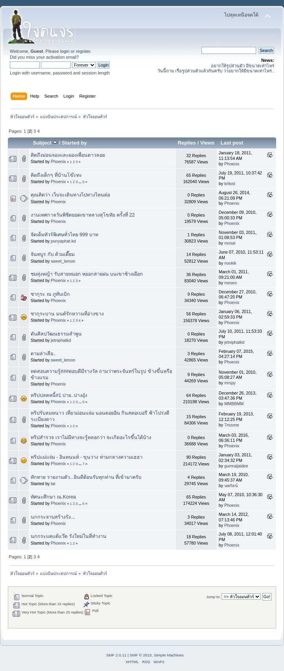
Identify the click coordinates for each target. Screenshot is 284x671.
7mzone (231, 425)
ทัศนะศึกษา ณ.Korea (53, 497)
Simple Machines (169, 655)
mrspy (230, 382)
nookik (230, 263)
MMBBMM (234, 403)
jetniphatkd (61, 340)
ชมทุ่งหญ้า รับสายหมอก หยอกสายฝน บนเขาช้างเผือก (87, 274)
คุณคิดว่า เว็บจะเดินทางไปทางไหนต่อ (70, 195)
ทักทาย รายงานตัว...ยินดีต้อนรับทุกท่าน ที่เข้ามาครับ (86, 477)
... (80, 182)
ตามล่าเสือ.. (43, 353)
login (65, 51)
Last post (231, 143)
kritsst (229, 183)
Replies (187, 143)
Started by (74, 143)
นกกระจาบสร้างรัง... (53, 517)
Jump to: (213, 597)
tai (53, 483)
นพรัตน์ (231, 485)
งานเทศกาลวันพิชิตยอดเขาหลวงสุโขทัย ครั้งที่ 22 (83, 215)
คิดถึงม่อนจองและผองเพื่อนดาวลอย (68, 155)
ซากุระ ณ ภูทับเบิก (50, 294)
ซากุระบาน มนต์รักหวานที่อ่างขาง (67, 314)
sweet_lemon (63, 261)
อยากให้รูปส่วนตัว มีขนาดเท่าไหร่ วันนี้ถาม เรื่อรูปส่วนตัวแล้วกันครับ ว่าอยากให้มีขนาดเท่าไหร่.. (216, 68)
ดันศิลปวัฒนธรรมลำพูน (56, 334)
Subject (45, 143)
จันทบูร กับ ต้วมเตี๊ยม (53, 254)
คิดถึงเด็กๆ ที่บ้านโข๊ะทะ (56, 175)
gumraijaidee (236, 465)
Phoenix (58, 161)
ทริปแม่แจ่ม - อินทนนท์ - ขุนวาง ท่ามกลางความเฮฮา (87, 457)
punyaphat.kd (63, 241)
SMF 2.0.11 (116, 655)
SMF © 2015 (141, 655)
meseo (230, 282)
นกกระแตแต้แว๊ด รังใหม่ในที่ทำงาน (68, 536)
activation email (61, 57)
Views (207, 143)
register (83, 51)
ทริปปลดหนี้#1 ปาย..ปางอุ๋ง (59, 395)
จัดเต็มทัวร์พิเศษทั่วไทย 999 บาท (64, 234)
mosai (229, 243)
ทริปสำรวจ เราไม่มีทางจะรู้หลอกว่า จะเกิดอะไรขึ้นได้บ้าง (91, 437)
